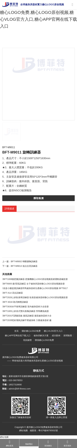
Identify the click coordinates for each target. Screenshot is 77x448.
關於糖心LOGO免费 (31, 331)
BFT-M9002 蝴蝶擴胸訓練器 (29, 266)
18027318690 (15, 384)
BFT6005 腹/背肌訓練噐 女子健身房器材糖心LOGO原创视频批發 (38, 288)
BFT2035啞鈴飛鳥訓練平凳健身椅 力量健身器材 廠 (31, 325)
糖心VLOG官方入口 (25, 41)
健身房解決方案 (41, 335)
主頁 (13, 41)
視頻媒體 (27, 340)
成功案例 (56, 335)
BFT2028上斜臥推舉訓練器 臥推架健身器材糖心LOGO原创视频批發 (39, 302)
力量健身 (39, 41)
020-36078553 (15, 380)
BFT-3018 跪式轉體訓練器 (20, 306)
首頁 (16, 331)
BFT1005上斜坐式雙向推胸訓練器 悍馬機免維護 (30, 316)
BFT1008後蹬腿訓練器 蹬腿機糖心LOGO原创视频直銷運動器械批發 (39, 284)
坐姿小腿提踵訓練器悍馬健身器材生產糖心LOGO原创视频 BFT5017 (39, 293)
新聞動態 (67, 335)
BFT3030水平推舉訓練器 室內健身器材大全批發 (30, 311)
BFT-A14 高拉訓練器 (17, 297)
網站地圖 (23, 430)
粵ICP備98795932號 (48, 430)
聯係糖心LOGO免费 (44, 340)
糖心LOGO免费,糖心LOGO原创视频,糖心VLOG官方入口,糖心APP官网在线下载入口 (38, 19)
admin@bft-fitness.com (19, 388)
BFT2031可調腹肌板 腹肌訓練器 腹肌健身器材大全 (31, 320)
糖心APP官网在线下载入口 (17, 335)
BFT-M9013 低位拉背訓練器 (29, 271)
